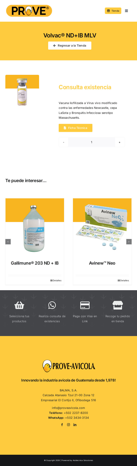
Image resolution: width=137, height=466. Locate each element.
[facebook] (62, 424)
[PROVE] (29, 4)
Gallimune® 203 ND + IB (35, 263)
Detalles (57, 280)
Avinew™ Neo (102, 263)
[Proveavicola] (68, 361)
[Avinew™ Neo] (102, 227)
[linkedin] (74, 424)
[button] (8, 241)
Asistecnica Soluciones (83, 460)
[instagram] (68, 424)
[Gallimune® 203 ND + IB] (35, 227)
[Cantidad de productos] (91, 142)
